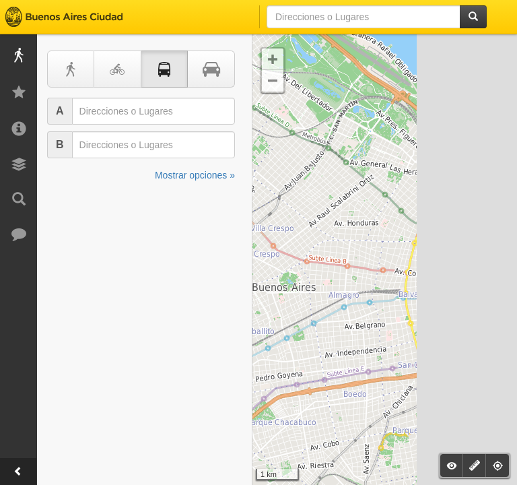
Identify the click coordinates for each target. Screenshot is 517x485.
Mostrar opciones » (195, 175)
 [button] (272, 59)
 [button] (272, 81)
